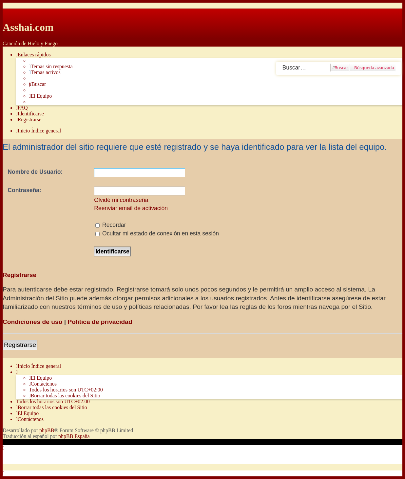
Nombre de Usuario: (35, 172)
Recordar (110, 225)
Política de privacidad (100, 321)
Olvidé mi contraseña (121, 200)
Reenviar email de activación (131, 208)
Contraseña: (24, 190)
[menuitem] (51, 67)
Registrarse (20, 344)
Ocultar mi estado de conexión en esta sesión (157, 233)
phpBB (46, 430)
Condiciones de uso (32, 321)
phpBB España (74, 436)
